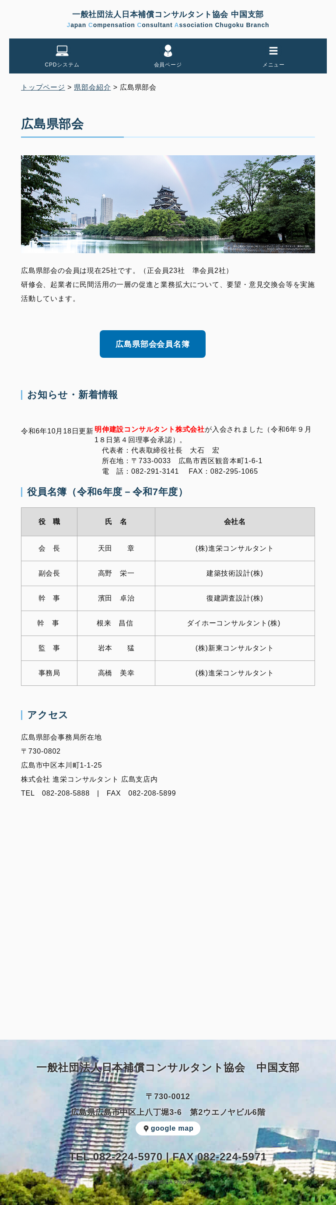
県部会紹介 (92, 87)
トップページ (43, 87)
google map (168, 1128)
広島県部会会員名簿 (152, 344)
